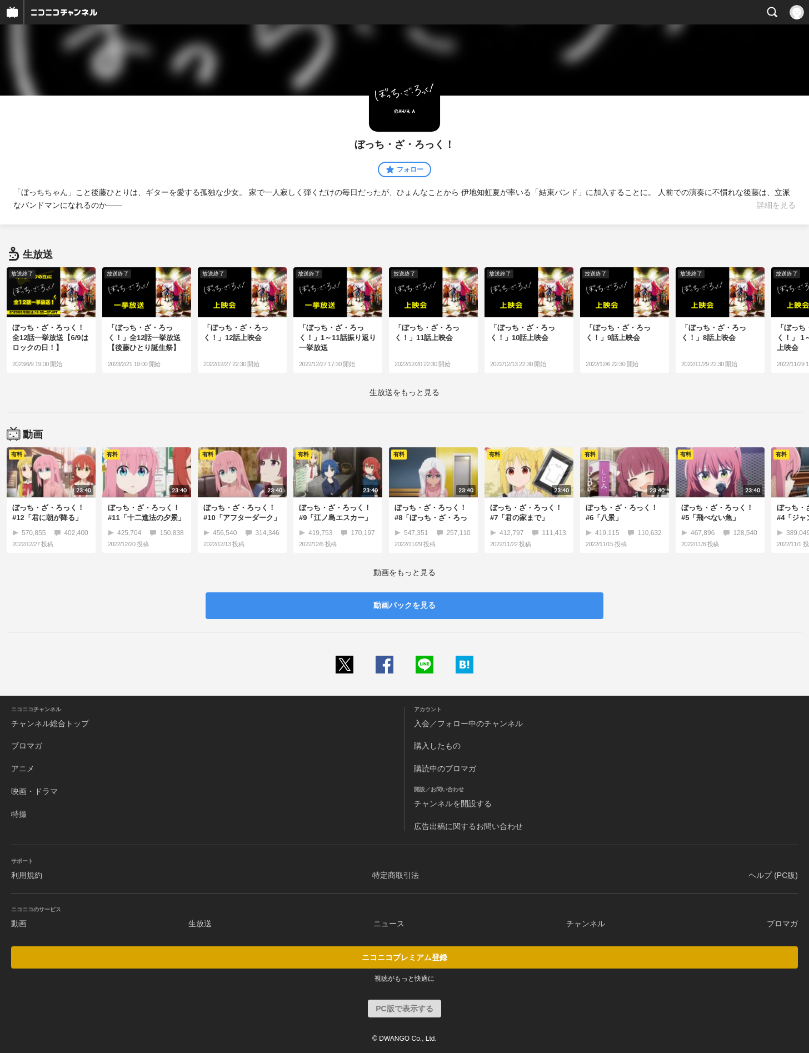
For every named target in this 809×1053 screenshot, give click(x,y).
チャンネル (585, 923)
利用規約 (26, 875)
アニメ (22, 768)
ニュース (388, 923)
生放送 (200, 923)
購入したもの (437, 745)
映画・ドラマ (34, 791)
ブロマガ (26, 745)
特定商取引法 (395, 875)
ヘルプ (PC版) (773, 875)
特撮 (19, 814)
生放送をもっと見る (404, 392)
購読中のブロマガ (445, 768)
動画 (19, 923)
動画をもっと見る (404, 572)
